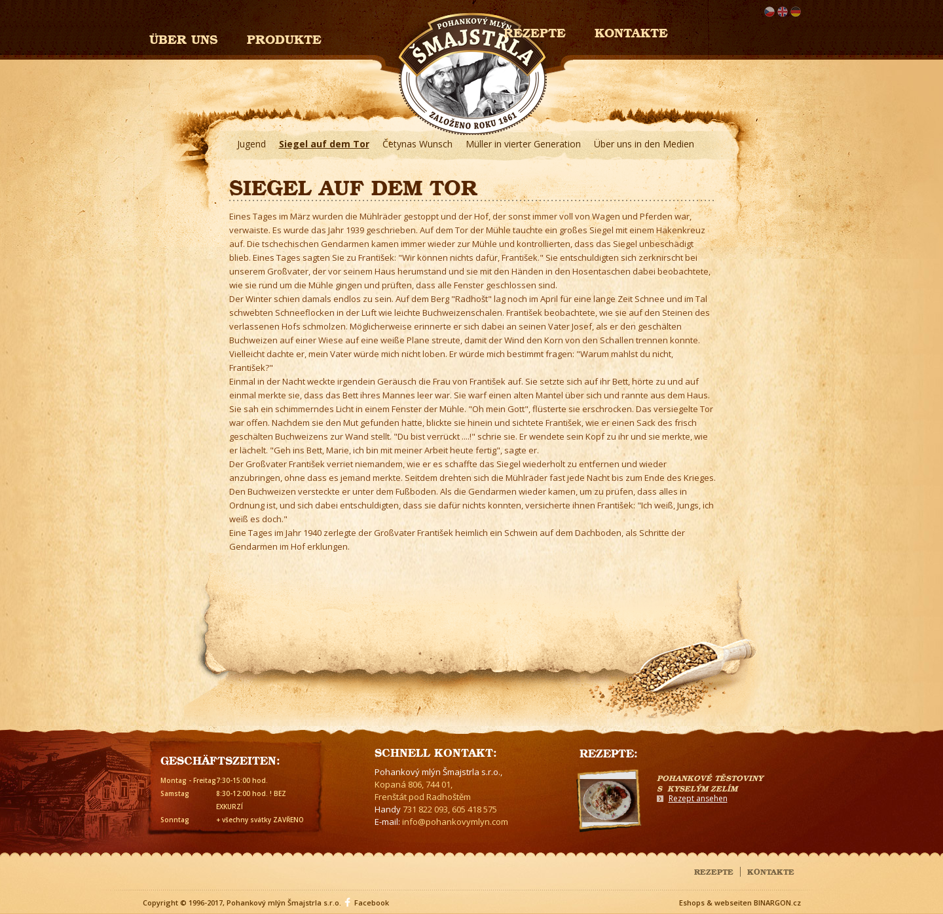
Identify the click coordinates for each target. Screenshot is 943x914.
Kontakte (631, 31)
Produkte (284, 38)
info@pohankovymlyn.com (455, 822)
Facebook (371, 902)
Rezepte (713, 871)
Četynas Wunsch (417, 144)
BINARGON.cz (777, 902)
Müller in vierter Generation (523, 144)
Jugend (251, 144)
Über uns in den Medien (644, 144)
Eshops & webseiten (715, 902)
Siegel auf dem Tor (324, 144)
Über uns (183, 38)
